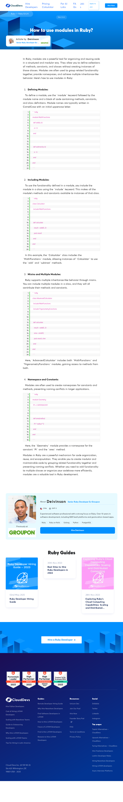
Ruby (13, 14)
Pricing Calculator (48, 5)
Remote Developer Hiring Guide (50, 704)
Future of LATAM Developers (49, 727)
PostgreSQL (86, 523)
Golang (66, 523)
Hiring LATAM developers (102, 766)
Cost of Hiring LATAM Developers (14, 713)
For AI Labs (64, 5)
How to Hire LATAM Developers (50, 722)
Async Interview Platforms (102, 771)
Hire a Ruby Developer (61, 640)
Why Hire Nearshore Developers (50, 708)
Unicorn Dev (74, 704)
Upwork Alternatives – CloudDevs (101, 739)
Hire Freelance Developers (102, 751)
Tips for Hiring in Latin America (18, 743)
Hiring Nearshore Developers (103, 761)
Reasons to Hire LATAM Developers (47, 738)
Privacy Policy (75, 737)
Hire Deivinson (77, 530)
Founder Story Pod (77, 720)
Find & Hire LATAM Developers (50, 732)
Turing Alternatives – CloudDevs (104, 746)
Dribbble (95, 704)
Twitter (95, 708)
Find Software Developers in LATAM (49, 715)
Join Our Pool (75, 708)
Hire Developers (31, 5)
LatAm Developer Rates (101, 756)
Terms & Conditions (77, 732)
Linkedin (95, 714)
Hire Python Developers (15, 706)
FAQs (74, 5)
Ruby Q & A (23, 14)
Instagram (96, 718)
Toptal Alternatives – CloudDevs (100, 731)
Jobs (82, 5)
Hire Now (73, 714)
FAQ (71, 727)
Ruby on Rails (54, 523)
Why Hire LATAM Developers (17, 733)
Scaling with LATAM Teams (16, 738)
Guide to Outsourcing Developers (14, 726)
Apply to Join (93, 5)
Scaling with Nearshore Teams (18, 720)
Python (75, 523)
